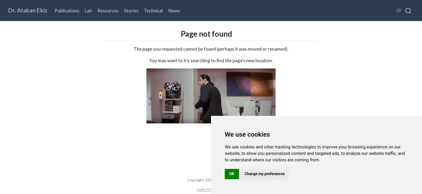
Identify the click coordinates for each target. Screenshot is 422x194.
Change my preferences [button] (265, 174)
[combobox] (408, 10)
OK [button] (231, 174)
